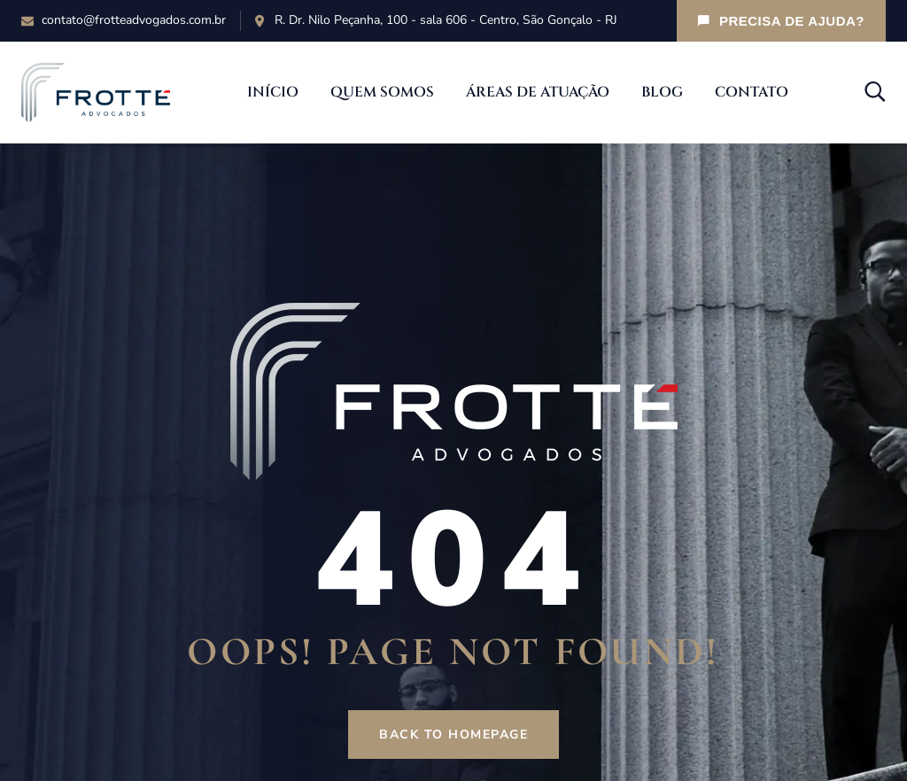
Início (272, 92)
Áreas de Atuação (537, 92)
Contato (751, 92)
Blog (662, 92)
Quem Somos (382, 92)
